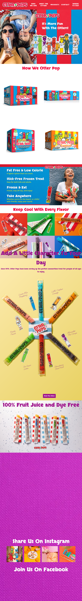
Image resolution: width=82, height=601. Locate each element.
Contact (65, 5)
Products (55, 5)
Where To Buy (75, 5)
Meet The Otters (43, 5)
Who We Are (33, 5)
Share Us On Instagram (41, 541)
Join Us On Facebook (41, 569)
